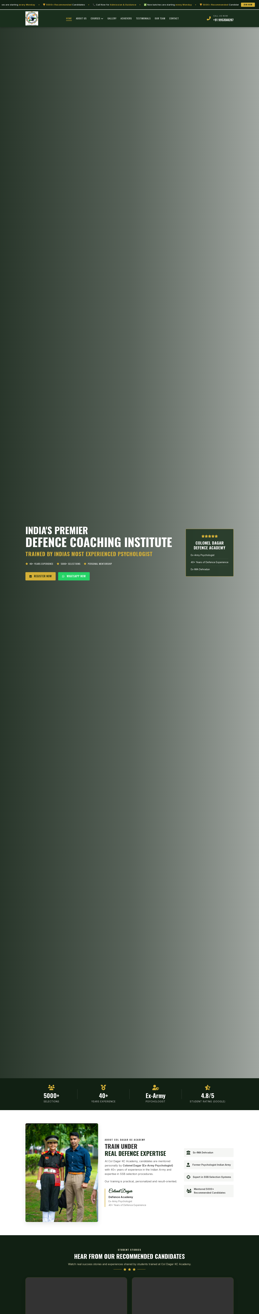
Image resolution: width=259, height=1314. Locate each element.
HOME (69, 18)
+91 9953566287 (223, 20)
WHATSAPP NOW (74, 576)
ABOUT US (81, 18)
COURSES (97, 18)
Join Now (247, 4)
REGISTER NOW (40, 576)
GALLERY (112, 18)
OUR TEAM (160, 18)
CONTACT (174, 18)
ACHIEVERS (126, 18)
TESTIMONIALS (143, 18)
